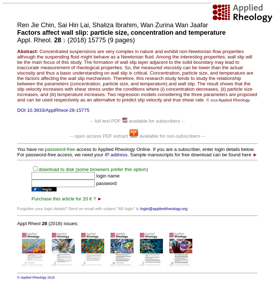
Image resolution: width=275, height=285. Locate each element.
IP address (116, 154)
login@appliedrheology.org (164, 208)
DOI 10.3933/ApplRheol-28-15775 (53, 110)
